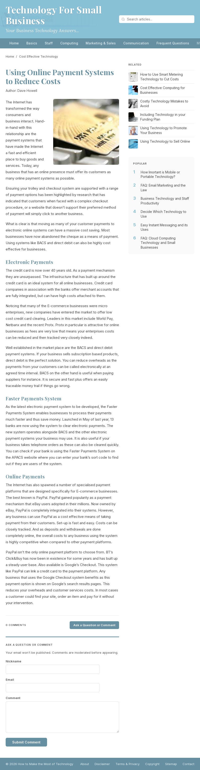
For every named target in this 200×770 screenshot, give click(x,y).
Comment (13, 698)
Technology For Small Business (54, 15)
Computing (69, 43)
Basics (31, 43)
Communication (136, 43)
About (84, 764)
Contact (188, 764)
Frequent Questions (172, 43)
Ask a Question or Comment (94, 625)
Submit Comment (26, 742)
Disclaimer (102, 764)
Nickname (13, 661)
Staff (49, 43)
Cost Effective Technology (38, 56)
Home (14, 43)
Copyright (152, 764)
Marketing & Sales (101, 43)
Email (10, 679)
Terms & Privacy (128, 764)
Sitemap (171, 764)
